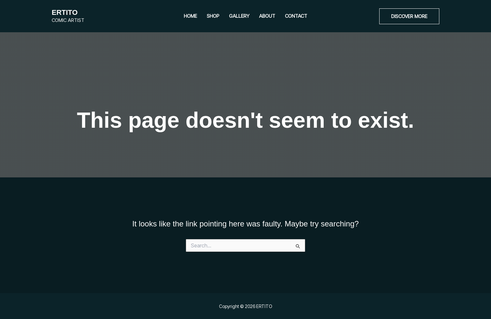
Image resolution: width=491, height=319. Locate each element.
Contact (296, 16)
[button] (409, 16)
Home (190, 16)
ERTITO (65, 12)
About (267, 16)
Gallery (239, 16)
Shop (213, 16)
